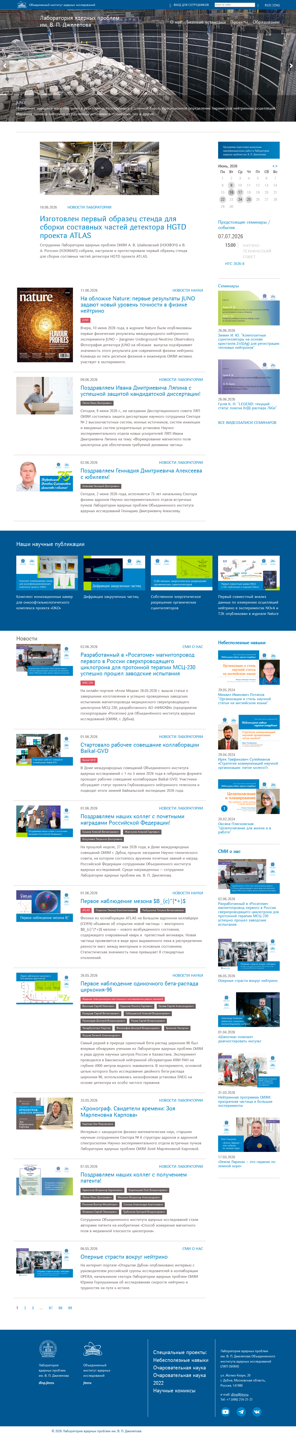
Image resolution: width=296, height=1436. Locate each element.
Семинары (228, 286)
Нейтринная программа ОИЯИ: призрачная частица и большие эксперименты (245, 1101)
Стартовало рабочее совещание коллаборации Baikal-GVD (139, 747)
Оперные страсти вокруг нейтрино (124, 1256)
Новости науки (188, 290)
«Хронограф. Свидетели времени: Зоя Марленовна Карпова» (127, 1111)
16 (231, 192)
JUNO (20, 102)
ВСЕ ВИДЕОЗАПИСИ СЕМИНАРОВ (247, 422)
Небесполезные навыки (241, 643)
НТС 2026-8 (234, 263)
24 (240, 199)
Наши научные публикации (50, 544)
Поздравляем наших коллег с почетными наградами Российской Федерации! (132, 819)
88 (60, 1308)
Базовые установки (206, 22)
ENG (276, 5)
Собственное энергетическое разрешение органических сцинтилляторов (176, 602)
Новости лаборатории (89, 207)
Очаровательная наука (179, 1368)
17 (240, 192)
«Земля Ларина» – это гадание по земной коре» (246, 1163)
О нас (176, 22)
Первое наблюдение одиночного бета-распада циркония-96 (139, 986)
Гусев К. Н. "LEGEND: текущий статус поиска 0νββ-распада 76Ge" (247, 406)
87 (51, 1308)
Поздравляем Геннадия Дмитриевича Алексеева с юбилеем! (141, 473)
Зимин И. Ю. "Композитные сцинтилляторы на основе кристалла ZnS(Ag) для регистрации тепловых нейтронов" (248, 341)
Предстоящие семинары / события (244, 224)
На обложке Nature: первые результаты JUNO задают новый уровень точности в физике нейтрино (137, 305)
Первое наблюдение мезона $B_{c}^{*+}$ (133, 901)
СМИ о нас (192, 646)
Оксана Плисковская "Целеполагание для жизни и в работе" (244, 828)
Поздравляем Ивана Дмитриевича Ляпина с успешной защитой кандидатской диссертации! (140, 390)
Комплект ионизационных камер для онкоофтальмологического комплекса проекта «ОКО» (44, 602)
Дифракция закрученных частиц (111, 596)
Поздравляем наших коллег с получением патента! (133, 1177)
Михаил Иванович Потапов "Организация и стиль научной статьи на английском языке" (244, 698)
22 (222, 199)
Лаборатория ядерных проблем (79, 21)
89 (70, 1308)
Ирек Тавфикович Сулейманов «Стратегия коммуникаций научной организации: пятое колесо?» (248, 763)
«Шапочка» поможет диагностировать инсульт (239, 1039)
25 (249, 199)
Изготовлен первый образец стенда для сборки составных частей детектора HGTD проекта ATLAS (113, 227)
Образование (266, 22)
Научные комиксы (174, 1391)
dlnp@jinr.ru (240, 1395)
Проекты (239, 22)
